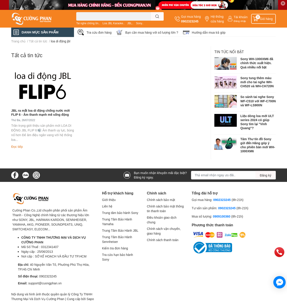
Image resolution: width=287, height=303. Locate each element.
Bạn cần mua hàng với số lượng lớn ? (151, 32)
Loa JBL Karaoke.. (113, 23)
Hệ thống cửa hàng (217, 19)
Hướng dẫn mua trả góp (209, 32)
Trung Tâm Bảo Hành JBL (120, 230)
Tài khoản (241, 17)
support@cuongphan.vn (45, 283)
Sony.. (140, 23)
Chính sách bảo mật (161, 200)
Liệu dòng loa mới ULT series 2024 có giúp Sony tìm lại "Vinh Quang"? (257, 122)
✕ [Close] (283, 3)
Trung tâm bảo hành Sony (120, 213)
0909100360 (222, 216)
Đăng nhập (240, 21)
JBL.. (130, 23)
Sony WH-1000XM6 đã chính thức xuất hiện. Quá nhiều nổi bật (256, 63)
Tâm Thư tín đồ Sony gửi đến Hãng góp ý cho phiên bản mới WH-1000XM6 (257, 145)
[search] (157, 16)
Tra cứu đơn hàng (99, 32)
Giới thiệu (109, 200)
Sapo (90, 299)
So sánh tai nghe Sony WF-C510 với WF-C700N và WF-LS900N (258, 101)
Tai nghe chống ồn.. (88, 23)
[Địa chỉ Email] (233, 175)
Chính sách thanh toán (162, 240)
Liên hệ (107, 206)
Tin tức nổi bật (229, 52)
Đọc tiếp (17, 146)
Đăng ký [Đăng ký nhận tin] (265, 175)
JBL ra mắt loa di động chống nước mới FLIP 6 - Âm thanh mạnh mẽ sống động (40, 112)
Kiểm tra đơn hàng (115, 248)
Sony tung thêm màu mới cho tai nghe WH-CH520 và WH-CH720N (257, 82)
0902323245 (189, 21)
